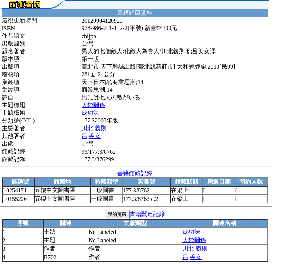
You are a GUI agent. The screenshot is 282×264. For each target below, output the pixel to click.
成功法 (90, 113)
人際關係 (93, 105)
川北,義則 (94, 128)
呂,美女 (91, 136)
